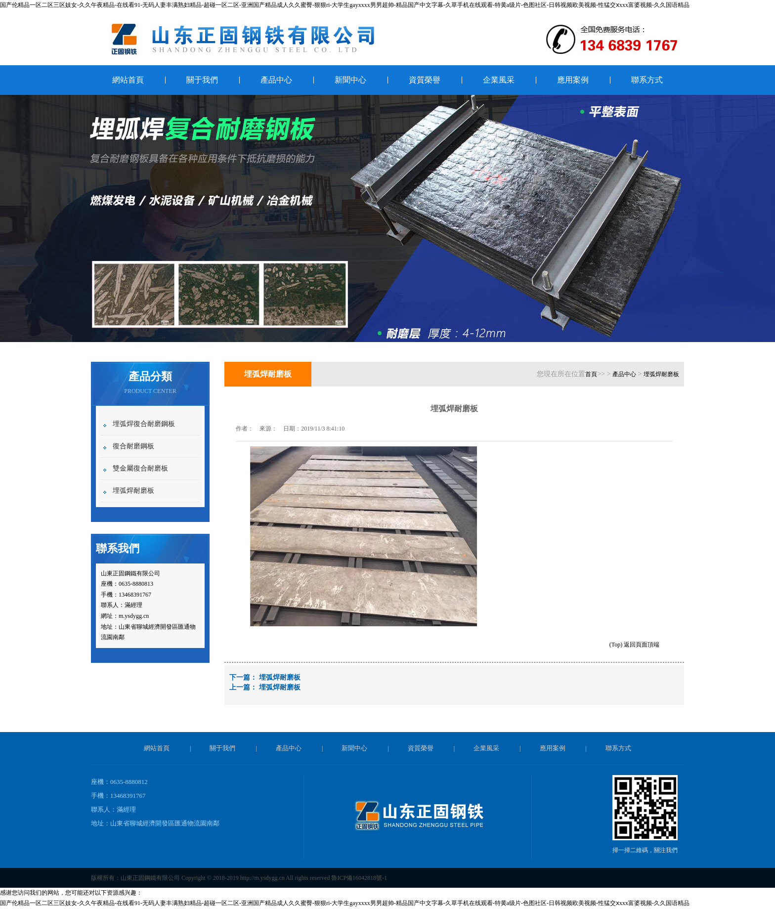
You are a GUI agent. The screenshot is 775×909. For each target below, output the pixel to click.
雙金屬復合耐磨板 (140, 468)
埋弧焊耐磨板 (133, 490)
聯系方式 (647, 80)
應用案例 (573, 80)
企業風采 (499, 80)
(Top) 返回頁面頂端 (634, 644)
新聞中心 (350, 80)
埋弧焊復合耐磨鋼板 (144, 424)
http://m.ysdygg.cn (262, 877)
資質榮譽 (424, 80)
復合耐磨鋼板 (133, 446)
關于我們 (202, 80)
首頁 (591, 374)
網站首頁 (128, 80)
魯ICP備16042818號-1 (359, 877)
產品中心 (276, 80)
